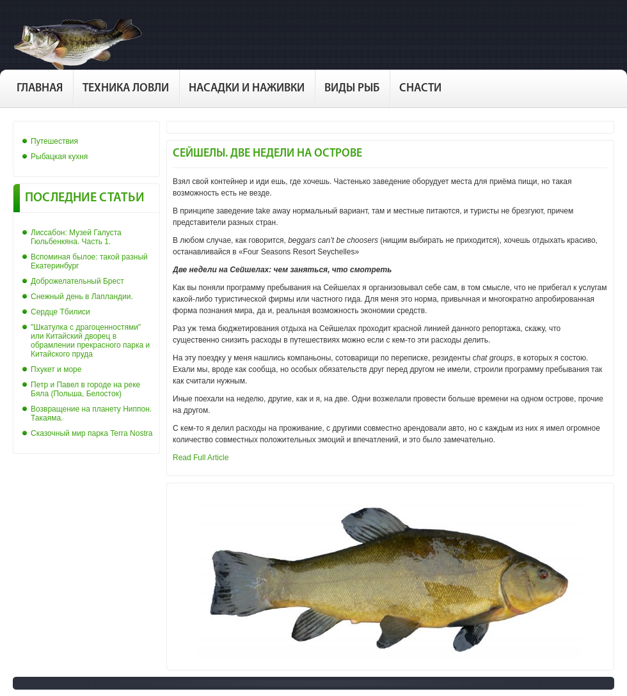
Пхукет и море (56, 369)
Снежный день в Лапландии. (82, 296)
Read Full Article (200, 457)
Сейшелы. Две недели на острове (267, 154)
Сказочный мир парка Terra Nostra (91, 433)
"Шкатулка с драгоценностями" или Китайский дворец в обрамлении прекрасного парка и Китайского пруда (90, 341)
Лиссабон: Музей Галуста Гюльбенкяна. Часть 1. (76, 237)
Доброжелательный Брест (77, 281)
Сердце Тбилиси (60, 311)
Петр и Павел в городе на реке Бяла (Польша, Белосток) (85, 389)
